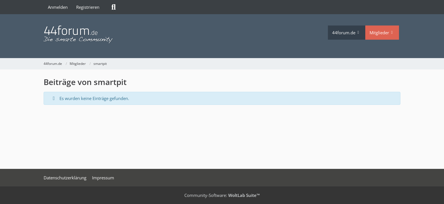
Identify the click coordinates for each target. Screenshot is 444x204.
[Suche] (113, 7)
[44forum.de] (186, 35)
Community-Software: (222, 195)
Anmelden (58, 7)
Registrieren (87, 7)
